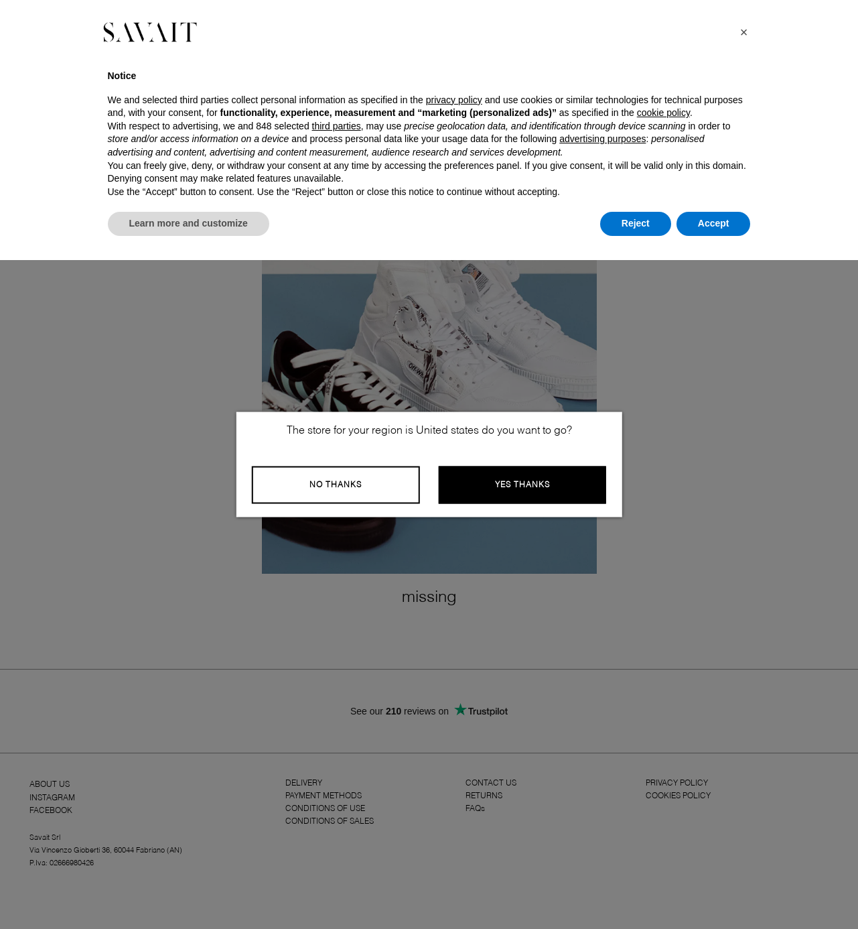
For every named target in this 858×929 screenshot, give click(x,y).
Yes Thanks (522, 485)
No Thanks (335, 485)
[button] (744, 32)
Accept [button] (713, 223)
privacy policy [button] (454, 100)
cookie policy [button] (663, 112)
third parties (336, 126)
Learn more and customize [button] (188, 223)
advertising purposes (602, 138)
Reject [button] (636, 223)
